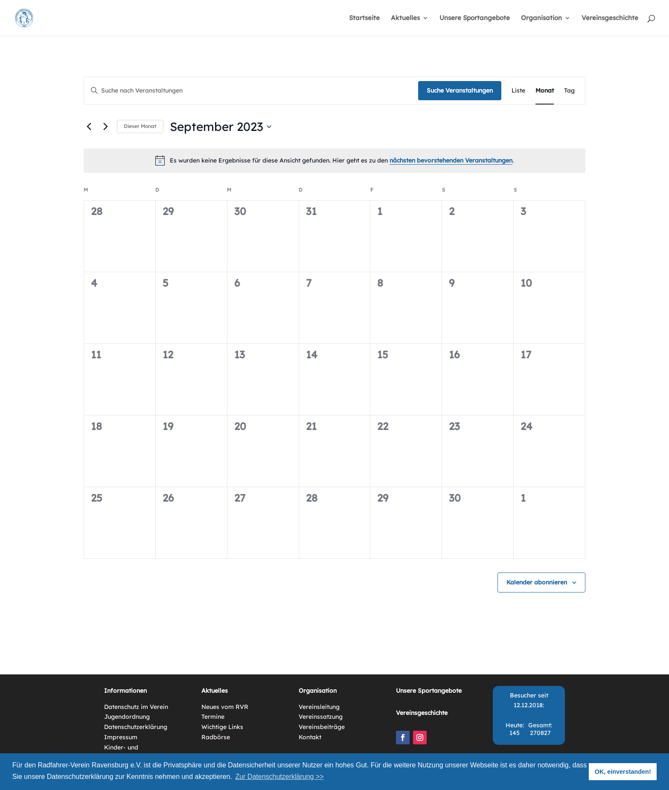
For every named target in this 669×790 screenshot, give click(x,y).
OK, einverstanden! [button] (623, 771)
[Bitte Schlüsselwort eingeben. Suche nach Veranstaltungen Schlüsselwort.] (251, 90)
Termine (212, 716)
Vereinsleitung (319, 707)
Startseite (364, 18)
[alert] (334, 160)
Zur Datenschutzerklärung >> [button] (279, 776)
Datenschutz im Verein (136, 707)
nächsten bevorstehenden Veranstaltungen (451, 160)
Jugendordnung (127, 716)
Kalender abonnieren (536, 582)
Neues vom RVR (224, 707)
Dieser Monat (140, 126)
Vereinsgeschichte (610, 18)
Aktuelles (405, 18)
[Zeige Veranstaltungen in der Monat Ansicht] (544, 90)
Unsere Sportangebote (474, 18)
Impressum (120, 737)
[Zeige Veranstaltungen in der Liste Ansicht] (518, 90)
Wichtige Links (222, 727)
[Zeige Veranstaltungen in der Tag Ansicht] (569, 90)
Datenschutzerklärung (135, 727)
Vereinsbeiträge (322, 727)
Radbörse (215, 737)
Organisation (541, 18)
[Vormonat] (89, 127)
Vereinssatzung (321, 716)
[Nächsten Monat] (105, 127)
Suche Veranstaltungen (460, 90)
